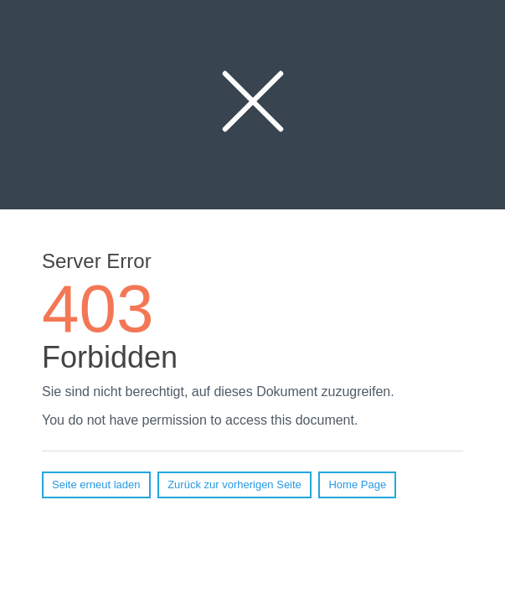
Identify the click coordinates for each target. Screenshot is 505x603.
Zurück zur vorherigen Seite (234, 484)
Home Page (357, 484)
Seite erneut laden (96, 484)
